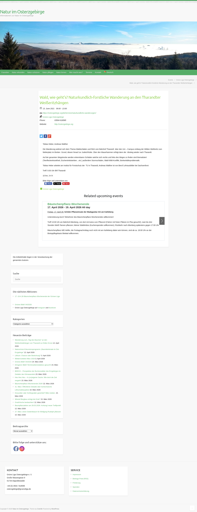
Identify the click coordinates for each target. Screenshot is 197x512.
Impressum (77, 474)
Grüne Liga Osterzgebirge (53, 117)
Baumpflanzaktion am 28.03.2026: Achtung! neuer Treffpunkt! (38, 405)
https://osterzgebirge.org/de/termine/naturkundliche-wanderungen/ (68, 112)
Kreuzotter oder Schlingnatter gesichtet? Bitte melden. (35, 393)
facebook (52, 308)
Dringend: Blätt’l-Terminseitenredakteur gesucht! (33, 365)
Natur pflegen (47, 72)
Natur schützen (33, 72)
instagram (41, 308)
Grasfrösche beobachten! (24, 402)
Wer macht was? (76, 72)
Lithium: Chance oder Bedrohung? (28, 356)
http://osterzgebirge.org (63, 124)
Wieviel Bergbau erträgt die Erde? (27, 399)
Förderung (77, 483)
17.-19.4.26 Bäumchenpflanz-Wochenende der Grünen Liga (37, 296)
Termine (89, 72)
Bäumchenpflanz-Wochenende (68, 204)
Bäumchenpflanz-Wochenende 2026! (29, 384)
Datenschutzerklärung (81, 491)
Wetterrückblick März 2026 (25, 359)
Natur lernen (61, 72)
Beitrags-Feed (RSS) (80, 479)
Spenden (76, 487)
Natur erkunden (18, 72)
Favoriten (5, 72)
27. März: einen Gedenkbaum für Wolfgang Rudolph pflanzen (38, 412)
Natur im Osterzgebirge (22, 11)
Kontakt (98, 72)
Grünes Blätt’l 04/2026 (23, 305)
